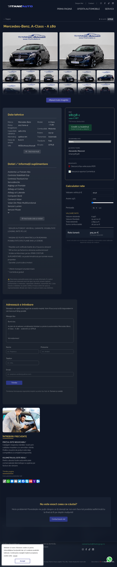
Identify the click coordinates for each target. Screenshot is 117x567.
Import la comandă (48, 543)
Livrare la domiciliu (48, 552)
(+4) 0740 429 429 (88, 549)
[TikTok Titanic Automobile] (89, 558)
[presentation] (22, 396)
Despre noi (7, 543)
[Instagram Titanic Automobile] (83, 558)
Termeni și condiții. (56, 391)
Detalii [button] (15, 556)
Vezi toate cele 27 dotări (32, 218)
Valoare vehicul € (74, 192)
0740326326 (74, 154)
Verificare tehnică (47, 549)
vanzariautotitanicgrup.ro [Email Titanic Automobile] (93, 552)
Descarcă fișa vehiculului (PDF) (82, 166)
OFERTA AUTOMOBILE (88, 9)
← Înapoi (6, 19)
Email (8, 370)
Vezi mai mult (32, 151)
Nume (8, 347)
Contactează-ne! (58, 528)
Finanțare (44, 555)
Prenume (44, 347)
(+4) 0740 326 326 (89, 546)
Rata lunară (73, 232)
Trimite (14, 383)
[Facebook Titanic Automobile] (86, 558)
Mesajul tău (10, 316)
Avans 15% (70, 198)
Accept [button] (22, 561)
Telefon (9, 358)
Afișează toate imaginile (58, 100)
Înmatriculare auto (48, 546)
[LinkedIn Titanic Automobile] (93, 558)
